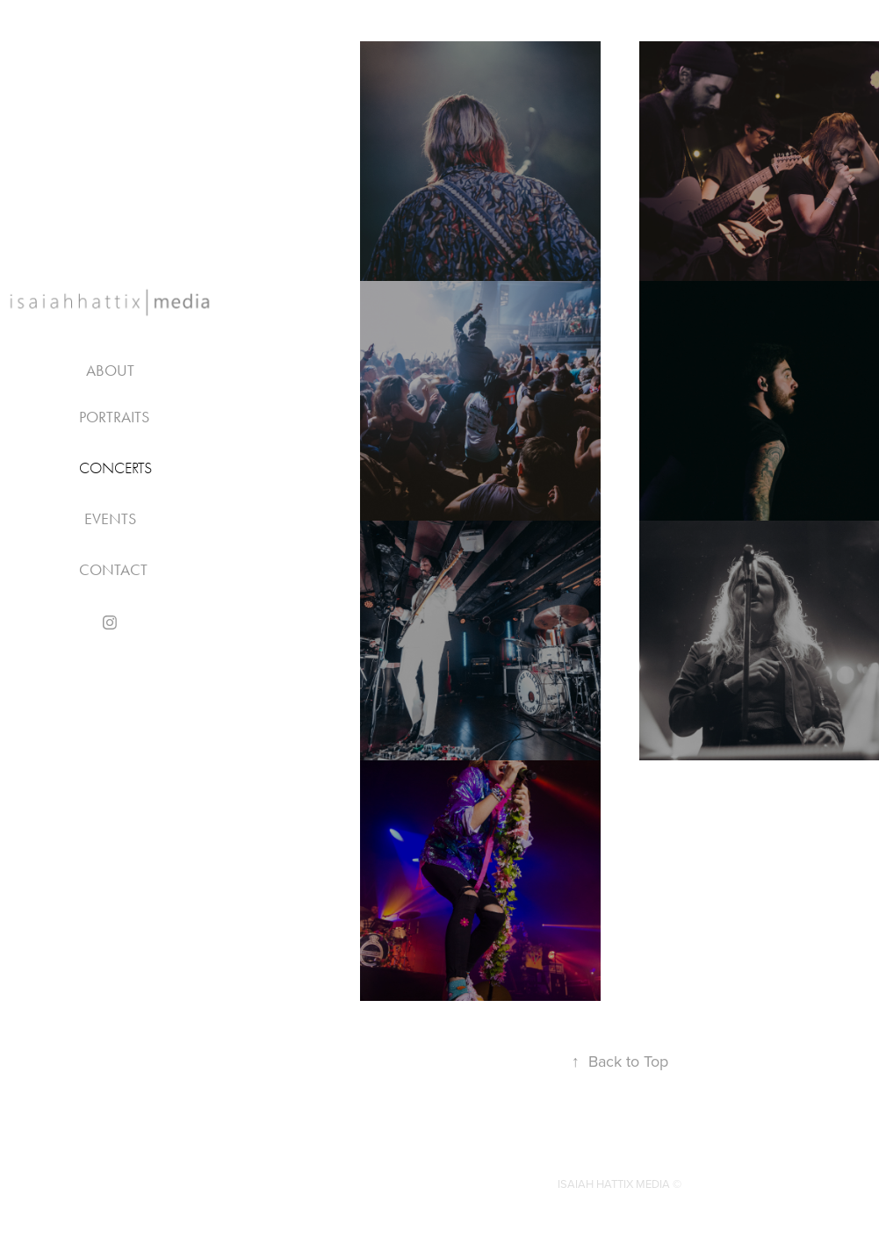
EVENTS (110, 519)
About (110, 370)
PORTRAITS (114, 417)
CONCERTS (115, 468)
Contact (113, 569)
